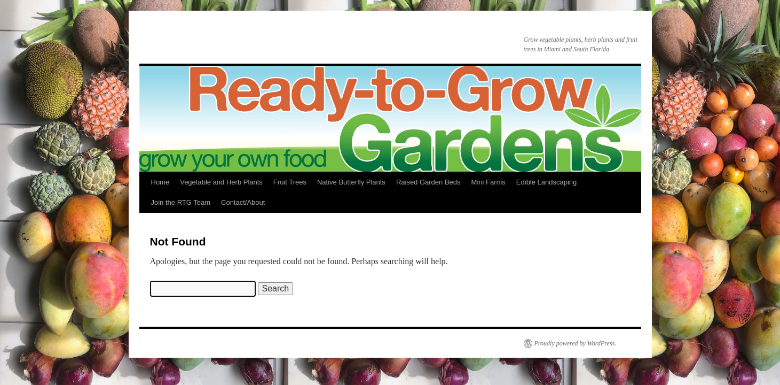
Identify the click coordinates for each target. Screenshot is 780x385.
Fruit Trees (289, 182)
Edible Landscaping (546, 182)
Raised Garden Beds (428, 182)
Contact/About (243, 202)
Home (160, 182)
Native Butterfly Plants (351, 182)
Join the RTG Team (181, 202)
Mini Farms (488, 182)
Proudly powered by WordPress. (575, 343)
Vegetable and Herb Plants (221, 182)
